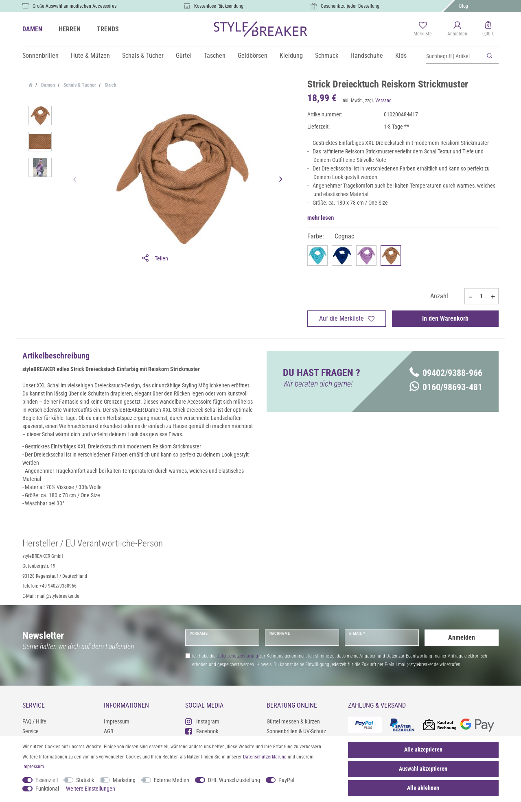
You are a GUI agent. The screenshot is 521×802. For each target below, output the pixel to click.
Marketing (124, 780)
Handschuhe (366, 55)
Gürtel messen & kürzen (293, 721)
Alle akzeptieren (423, 749)
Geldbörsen (252, 55)
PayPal (286, 780)
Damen (47, 85)
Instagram (202, 721)
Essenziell (46, 780)
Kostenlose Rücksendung (218, 6)
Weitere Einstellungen (90, 788)
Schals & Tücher (143, 55)
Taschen (214, 55)
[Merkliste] (423, 29)
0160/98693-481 (445, 387)
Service (30, 731)
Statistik (85, 780)
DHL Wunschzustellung (234, 780)
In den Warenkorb (445, 318)
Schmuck (326, 55)
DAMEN (32, 29)
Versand (383, 100)
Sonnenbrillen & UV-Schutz (296, 731)
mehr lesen (320, 217)
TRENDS (108, 29)
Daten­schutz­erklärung (265, 757)
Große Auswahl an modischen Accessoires (74, 6)
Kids (401, 55)
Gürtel (184, 55)
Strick (109, 85)
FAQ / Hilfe (34, 721)
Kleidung (291, 55)
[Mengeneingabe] (481, 296)
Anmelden (461, 637)
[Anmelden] (457, 29)
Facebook (201, 731)
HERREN (70, 29)
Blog (463, 6)
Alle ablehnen (423, 788)
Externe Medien (171, 780)
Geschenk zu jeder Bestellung (350, 6)
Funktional (47, 788)
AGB (109, 731)
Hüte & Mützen (90, 55)
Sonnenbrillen (40, 55)
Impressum (116, 721)
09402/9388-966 (445, 373)
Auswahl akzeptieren (423, 768)
